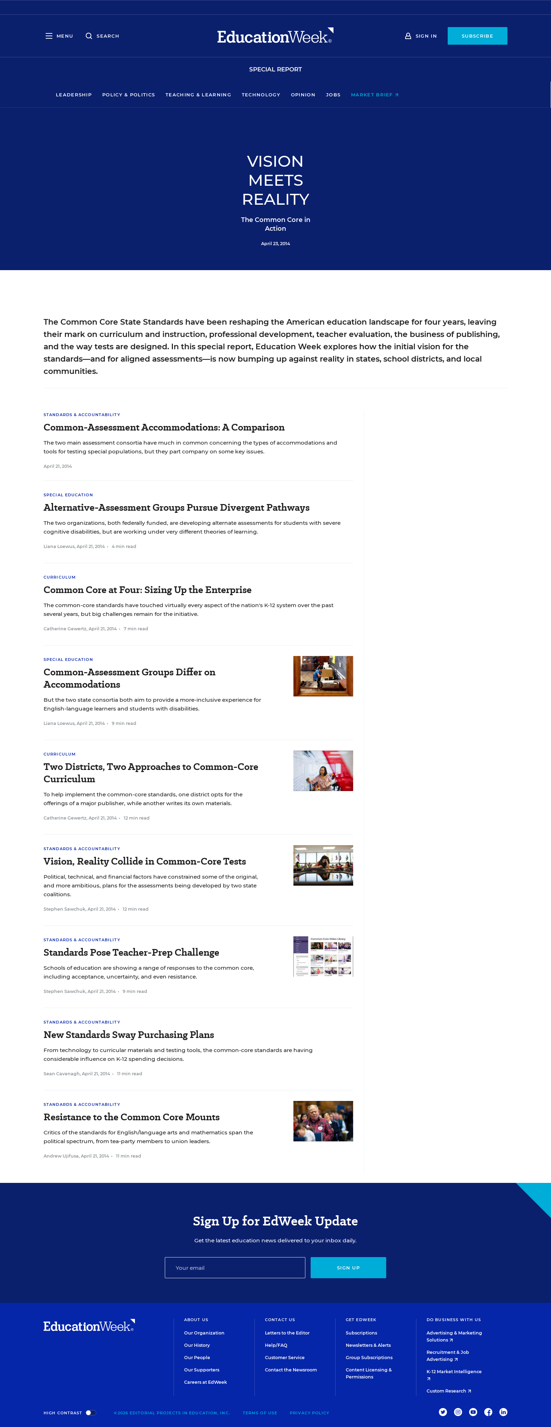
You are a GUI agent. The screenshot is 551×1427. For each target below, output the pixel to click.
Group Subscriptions (369, 1357)
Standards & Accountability (82, 414)
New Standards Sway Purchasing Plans (129, 1034)
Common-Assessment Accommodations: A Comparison (164, 427)
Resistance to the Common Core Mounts (132, 1117)
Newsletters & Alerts (368, 1345)
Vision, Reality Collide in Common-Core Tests (145, 861)
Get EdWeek (361, 1319)
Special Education (68, 494)
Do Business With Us (454, 1319)
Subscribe (477, 36)
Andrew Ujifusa (61, 1156)
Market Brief (423, 94)
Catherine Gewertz (65, 628)
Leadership (122, 94)
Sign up (348, 1267)
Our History (197, 1345)
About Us (196, 1319)
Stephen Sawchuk (64, 909)
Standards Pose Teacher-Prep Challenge (131, 952)
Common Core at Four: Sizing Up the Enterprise (148, 590)
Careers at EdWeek (205, 1382)
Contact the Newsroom (291, 1369)
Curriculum (60, 577)
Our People (197, 1357)
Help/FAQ (276, 1345)
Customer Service (285, 1357)
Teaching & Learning (247, 94)
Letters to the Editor (287, 1333)
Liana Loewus (59, 546)
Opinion (351, 94)
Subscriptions (361, 1333)
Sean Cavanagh (62, 1073)
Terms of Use (260, 1412)
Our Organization (204, 1333)
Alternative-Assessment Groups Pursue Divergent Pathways (177, 507)
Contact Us (280, 1319)
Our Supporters (201, 1369)
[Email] (235, 1267)
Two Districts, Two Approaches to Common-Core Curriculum (151, 772)
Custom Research (449, 1391)
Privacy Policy (309, 1412)
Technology (309, 94)
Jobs (381, 94)
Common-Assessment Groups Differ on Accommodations (129, 678)
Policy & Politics (176, 94)
